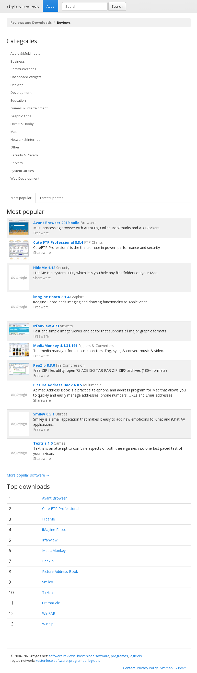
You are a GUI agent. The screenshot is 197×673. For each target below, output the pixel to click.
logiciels (136, 656)
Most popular (21, 197)
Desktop (17, 85)
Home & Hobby (22, 123)
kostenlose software (93, 656)
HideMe (48, 519)
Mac (13, 131)
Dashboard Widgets (25, 77)
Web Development (24, 178)
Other (14, 147)
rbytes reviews (23, 6)
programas (119, 656)
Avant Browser (54, 498)
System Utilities (22, 170)
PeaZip (48, 561)
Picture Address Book (60, 571)
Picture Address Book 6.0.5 (57, 384)
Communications (23, 69)
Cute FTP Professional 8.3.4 (58, 242)
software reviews (62, 656)
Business (17, 61)
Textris (47, 592)
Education (18, 100)
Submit (180, 668)
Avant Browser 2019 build (56, 222)
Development (20, 92)
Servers (16, 162)
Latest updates (51, 197)
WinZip (47, 623)
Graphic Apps (20, 116)
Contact (129, 668)
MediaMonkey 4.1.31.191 (55, 345)
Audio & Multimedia (25, 53)
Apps (50, 6)
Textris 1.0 (43, 443)
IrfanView (49, 540)
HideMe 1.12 (44, 267)
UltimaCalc (51, 602)
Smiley (47, 581)
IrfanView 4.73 (46, 325)
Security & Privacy (24, 155)
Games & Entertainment (29, 108)
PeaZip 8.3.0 (44, 365)
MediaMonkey (54, 550)
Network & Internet (25, 139)
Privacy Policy (147, 668)
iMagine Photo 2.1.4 (51, 296)
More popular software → (28, 475)
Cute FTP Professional (60, 508)
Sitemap (166, 668)
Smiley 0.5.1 (43, 414)
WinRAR (48, 613)
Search (117, 6)
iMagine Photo (54, 529)
